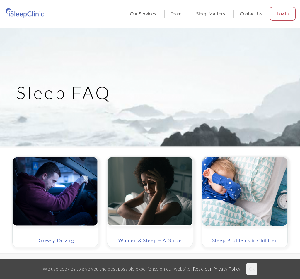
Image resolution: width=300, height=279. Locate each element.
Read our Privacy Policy (217, 268)
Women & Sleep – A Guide (150, 240)
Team (176, 13)
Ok (252, 268)
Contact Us (251, 13)
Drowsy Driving (55, 240)
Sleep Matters (210, 13)
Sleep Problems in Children (245, 240)
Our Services (143, 13)
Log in (283, 13)
